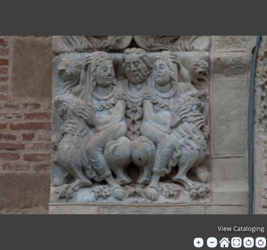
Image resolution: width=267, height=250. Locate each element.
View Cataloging (241, 228)
